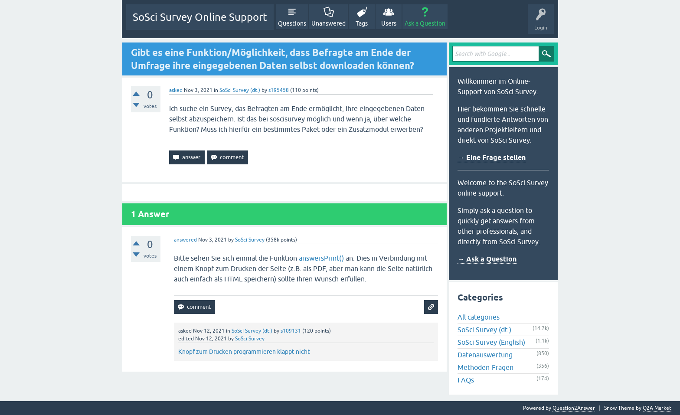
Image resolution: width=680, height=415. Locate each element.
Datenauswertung (485, 355)
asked (176, 90)
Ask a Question (425, 23)
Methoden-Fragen (485, 367)
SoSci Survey (250, 240)
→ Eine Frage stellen (492, 158)
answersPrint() (321, 258)
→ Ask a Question (487, 259)
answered (185, 240)
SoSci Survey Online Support (200, 17)
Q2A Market (657, 408)
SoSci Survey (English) (491, 342)
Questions (292, 23)
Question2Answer (573, 408)
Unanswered (328, 23)
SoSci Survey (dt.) (239, 90)
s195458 (278, 90)
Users (388, 23)
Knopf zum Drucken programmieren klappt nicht (244, 351)
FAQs (466, 380)
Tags (362, 23)
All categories (479, 317)
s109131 (291, 331)
